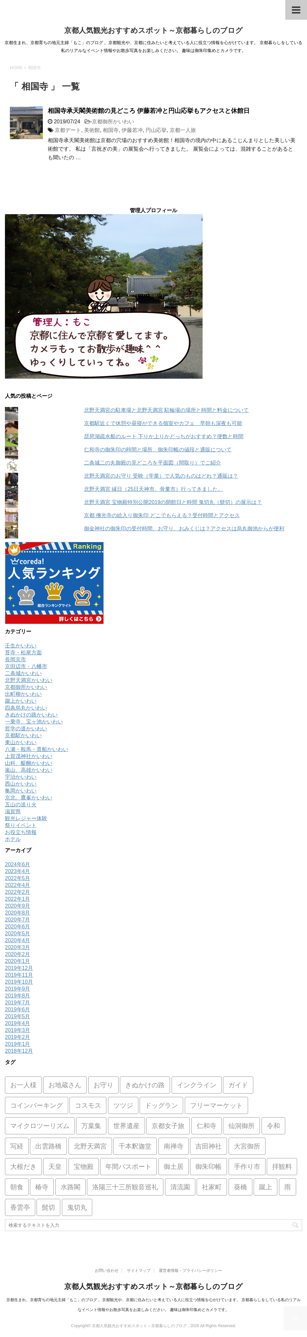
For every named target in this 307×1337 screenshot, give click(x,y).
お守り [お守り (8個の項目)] (103, 1085)
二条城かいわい (23, 673)
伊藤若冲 (132, 130)
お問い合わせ (107, 1270)
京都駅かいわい (23, 735)
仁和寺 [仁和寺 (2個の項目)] (206, 1125)
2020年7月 (17, 919)
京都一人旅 (183, 130)
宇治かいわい (21, 777)
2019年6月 (17, 1009)
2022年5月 (17, 878)
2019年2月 (17, 1037)
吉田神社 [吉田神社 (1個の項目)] (208, 1146)
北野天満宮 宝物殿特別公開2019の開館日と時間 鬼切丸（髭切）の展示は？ (173, 502)
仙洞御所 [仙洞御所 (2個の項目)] (241, 1125)
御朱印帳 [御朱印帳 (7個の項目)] (208, 1166)
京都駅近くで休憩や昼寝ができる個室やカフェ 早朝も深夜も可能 (163, 423)
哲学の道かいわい (26, 728)
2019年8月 (17, 995)
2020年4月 (17, 940)
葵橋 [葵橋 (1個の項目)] (240, 1187)
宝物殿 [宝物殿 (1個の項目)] (84, 1166)
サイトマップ (139, 1270)
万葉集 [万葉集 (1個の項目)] (91, 1125)
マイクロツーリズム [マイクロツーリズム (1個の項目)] (40, 1125)
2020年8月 (17, 913)
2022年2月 (17, 892)
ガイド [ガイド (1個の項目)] (238, 1085)
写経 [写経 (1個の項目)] (16, 1146)
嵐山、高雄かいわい (28, 770)
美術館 (92, 130)
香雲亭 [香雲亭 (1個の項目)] (20, 1207)
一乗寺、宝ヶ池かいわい (34, 721)
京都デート (68, 130)
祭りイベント (21, 825)
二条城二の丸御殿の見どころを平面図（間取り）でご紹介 (152, 463)
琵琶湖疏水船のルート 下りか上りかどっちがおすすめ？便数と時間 (163, 436)
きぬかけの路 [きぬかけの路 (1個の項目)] (145, 1085)
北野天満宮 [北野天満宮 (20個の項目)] (90, 1146)
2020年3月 (17, 947)
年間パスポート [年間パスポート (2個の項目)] (128, 1166)
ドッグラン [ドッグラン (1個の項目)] (161, 1105)
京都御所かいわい (113, 121)
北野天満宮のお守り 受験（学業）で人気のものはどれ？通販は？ (161, 476)
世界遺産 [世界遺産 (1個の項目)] (126, 1125)
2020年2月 (17, 954)
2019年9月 (17, 989)
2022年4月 (17, 885)
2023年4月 (17, 871)
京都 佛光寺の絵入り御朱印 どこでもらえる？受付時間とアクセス (162, 515)
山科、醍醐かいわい (28, 763)
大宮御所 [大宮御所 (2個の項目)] (247, 1146)
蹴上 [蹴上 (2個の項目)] (265, 1187)
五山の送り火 (21, 804)
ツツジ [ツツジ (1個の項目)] (123, 1105)
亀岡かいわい (21, 791)
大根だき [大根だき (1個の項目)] (23, 1166)
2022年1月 (17, 899)
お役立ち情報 (21, 832)
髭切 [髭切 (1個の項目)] (48, 1207)
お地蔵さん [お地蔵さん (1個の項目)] (64, 1085)
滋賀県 (13, 811)
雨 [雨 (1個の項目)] (287, 1187)
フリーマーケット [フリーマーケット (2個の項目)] (216, 1105)
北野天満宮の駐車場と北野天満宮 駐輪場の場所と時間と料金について (166, 410)
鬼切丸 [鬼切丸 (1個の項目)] (77, 1207)
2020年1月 (17, 961)
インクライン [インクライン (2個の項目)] (196, 1085)
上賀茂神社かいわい (28, 756)
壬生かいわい (21, 645)
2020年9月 (17, 906)
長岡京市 (15, 659)
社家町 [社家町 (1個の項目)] (212, 1187)
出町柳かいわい (23, 694)
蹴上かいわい (21, 701)
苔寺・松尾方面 (23, 652)
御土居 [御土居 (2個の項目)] (173, 1166)
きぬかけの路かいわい (31, 715)
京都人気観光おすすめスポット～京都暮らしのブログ (153, 30)
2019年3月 (17, 1030)
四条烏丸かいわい (26, 708)
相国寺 (111, 130)
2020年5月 (17, 933)
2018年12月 (19, 1051)
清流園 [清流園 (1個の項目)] (180, 1187)
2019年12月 (19, 968)
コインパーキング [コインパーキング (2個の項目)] (36, 1105)
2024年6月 (17, 864)
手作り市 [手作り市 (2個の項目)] (247, 1166)
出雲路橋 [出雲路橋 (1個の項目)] (48, 1146)
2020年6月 (17, 926)
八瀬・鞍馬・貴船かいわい (36, 749)
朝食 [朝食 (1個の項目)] (16, 1187)
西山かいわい (21, 784)
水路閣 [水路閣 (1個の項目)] (70, 1187)
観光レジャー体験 (26, 818)
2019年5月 (17, 1016)
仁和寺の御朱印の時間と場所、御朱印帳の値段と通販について (158, 449)
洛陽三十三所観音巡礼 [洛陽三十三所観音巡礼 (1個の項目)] (125, 1187)
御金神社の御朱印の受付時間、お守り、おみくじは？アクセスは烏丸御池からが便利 (184, 528)
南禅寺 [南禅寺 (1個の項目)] (173, 1146)
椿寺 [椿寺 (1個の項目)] (41, 1187)
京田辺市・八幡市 (26, 666)
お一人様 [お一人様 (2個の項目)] (23, 1085)
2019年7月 (17, 1002)
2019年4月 (17, 1023)
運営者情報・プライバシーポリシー (190, 1270)
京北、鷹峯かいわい (28, 797)
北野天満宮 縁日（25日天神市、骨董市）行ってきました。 (153, 489)
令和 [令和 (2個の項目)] (273, 1125)
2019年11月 (19, 975)
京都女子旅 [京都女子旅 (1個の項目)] (168, 1125)
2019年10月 (19, 982)
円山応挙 (156, 130)
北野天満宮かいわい (28, 680)
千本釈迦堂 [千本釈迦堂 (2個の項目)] (135, 1146)
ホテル (13, 839)
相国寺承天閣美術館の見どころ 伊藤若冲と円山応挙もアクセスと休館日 (149, 110)
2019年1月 (17, 1044)
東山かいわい (21, 742)
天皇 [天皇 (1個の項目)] (55, 1166)
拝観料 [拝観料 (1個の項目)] (282, 1166)
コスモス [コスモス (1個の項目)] (88, 1105)
